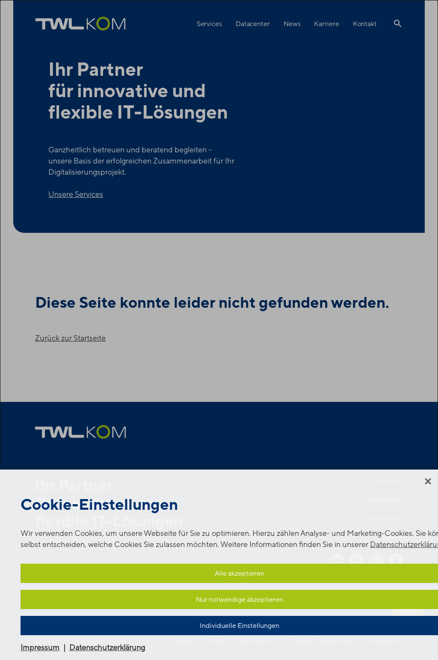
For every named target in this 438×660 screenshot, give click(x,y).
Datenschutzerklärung (107, 647)
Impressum (40, 647)
